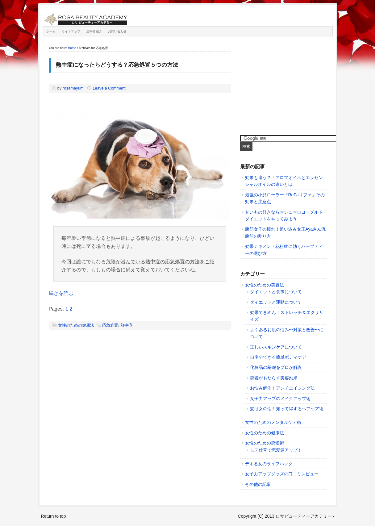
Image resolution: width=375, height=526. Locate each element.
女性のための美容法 (264, 284)
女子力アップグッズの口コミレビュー (282, 473)
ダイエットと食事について (276, 291)
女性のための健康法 (76, 325)
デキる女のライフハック (269, 463)
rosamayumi (74, 88)
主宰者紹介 (94, 31)
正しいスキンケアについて (276, 346)
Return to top (53, 516)
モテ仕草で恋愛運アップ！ (276, 450)
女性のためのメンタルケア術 (273, 422)
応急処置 (110, 325)
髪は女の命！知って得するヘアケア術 (286, 408)
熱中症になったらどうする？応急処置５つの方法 (117, 65)
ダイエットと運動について (276, 302)
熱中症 (126, 325)
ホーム (51, 31)
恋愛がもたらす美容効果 (274, 377)
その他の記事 (258, 484)
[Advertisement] (286, 84)
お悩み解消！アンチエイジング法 (282, 388)
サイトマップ (71, 31)
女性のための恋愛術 (264, 442)
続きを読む (61, 293)
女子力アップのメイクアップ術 (280, 398)
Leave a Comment (109, 88)
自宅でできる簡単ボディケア (278, 357)
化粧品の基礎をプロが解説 (276, 367)
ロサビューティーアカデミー (112, 17)
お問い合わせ (117, 31)
